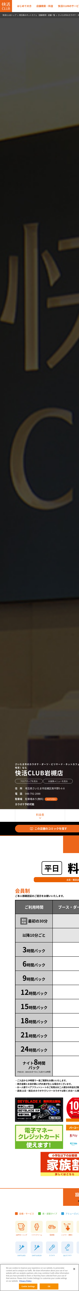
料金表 (40, 815)
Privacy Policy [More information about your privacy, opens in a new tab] (25, 1281)
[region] (39, 1277)
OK (49, 1286)
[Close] (74, 1269)
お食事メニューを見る (58, 781)
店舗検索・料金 (44, 6)
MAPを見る (51, 799)
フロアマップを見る (29, 781)
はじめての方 (24, 6)
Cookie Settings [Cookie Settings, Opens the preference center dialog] (28, 1286)
